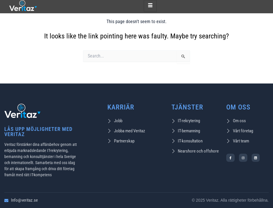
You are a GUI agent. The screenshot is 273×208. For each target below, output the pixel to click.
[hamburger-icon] (150, 6)
